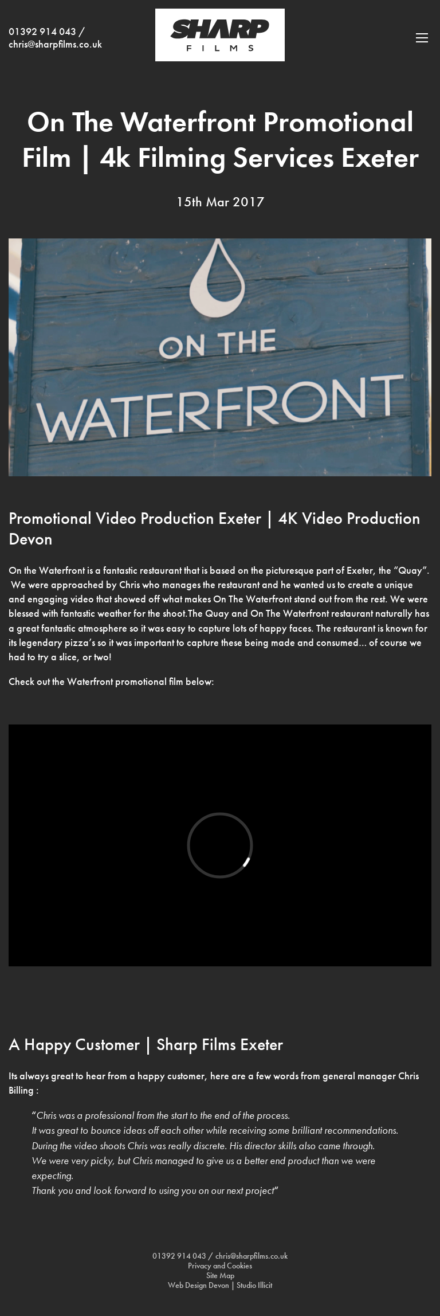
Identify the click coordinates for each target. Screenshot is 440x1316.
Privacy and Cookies (220, 1266)
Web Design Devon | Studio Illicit (220, 1285)
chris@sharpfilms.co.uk (55, 44)
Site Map (220, 1275)
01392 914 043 (42, 31)
